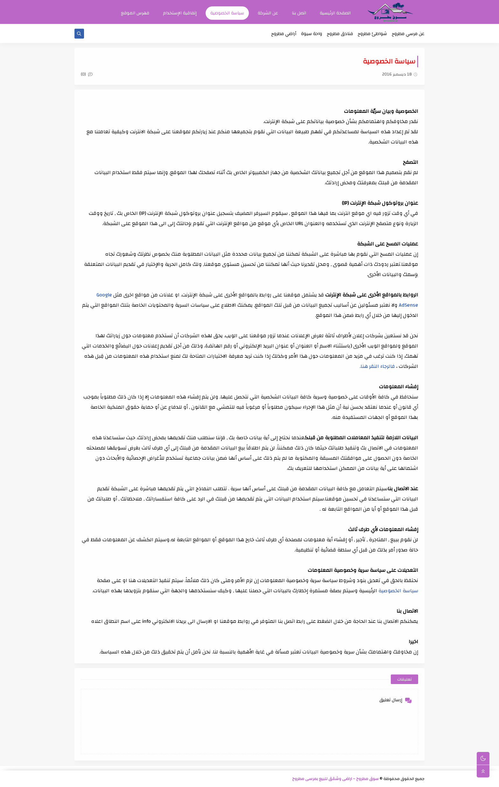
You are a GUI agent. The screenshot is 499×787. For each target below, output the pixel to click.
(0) (87, 74)
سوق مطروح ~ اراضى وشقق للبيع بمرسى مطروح (335, 779)
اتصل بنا (299, 13)
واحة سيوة (311, 34)
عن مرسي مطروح (408, 34)
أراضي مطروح (283, 34)
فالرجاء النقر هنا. (377, 366)
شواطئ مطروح (372, 34)
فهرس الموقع (135, 13)
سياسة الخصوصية (227, 13)
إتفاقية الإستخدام (180, 13)
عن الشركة (268, 13)
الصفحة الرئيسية (335, 13)
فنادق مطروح (340, 34)
